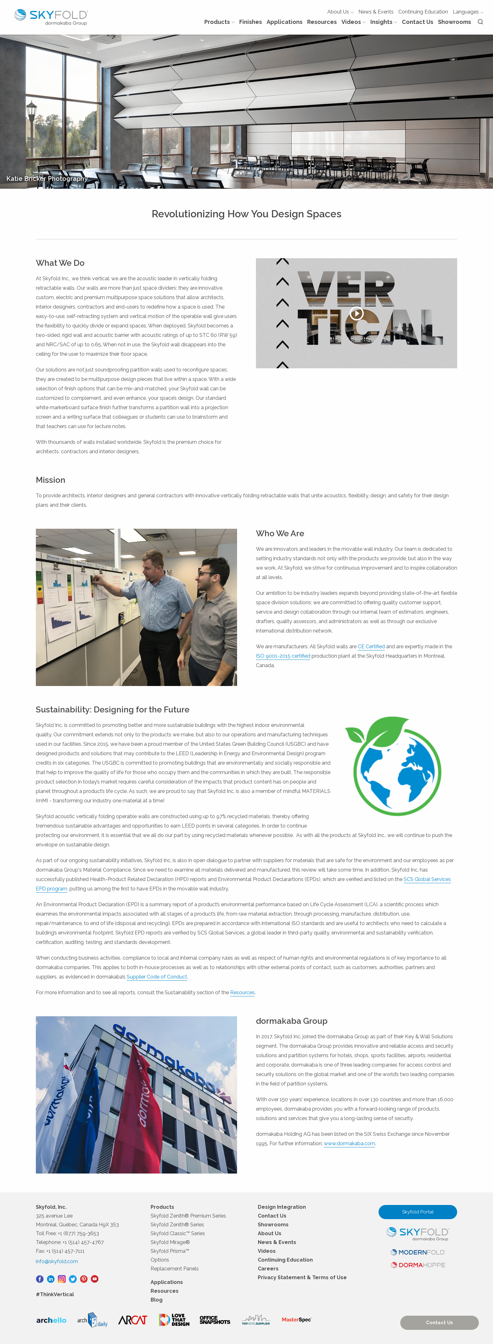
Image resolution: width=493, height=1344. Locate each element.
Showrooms (454, 22)
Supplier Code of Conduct (157, 977)
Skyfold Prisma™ (170, 1251)
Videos (353, 22)
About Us (340, 12)
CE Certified (371, 647)
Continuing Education (423, 12)
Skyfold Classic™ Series (178, 1233)
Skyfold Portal (418, 1212)
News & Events (376, 12)
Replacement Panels (175, 1269)
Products (219, 22)
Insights (383, 22)
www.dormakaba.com (349, 1143)
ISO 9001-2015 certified (283, 656)
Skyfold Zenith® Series (177, 1225)
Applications (284, 22)
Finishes (250, 22)
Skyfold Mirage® (170, 1242)
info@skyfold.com (57, 1261)
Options (160, 1260)
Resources (322, 22)
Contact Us (417, 22)
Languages (468, 12)
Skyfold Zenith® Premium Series (188, 1216)
